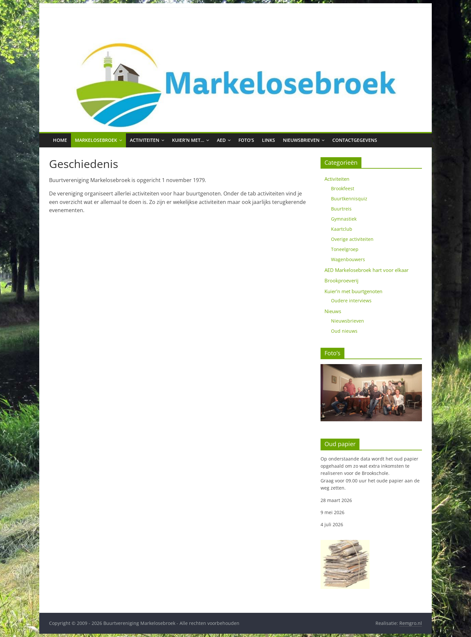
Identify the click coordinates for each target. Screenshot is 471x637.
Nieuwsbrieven (301, 140)
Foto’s (246, 140)
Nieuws (332, 311)
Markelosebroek (96, 140)
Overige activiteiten (352, 239)
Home (60, 140)
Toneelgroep (344, 249)
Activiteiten (144, 140)
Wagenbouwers (348, 259)
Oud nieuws (344, 331)
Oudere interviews (351, 300)
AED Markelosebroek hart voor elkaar (366, 270)
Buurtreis (341, 209)
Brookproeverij (341, 280)
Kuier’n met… (188, 140)
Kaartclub (341, 229)
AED (221, 140)
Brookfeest (342, 188)
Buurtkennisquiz (349, 198)
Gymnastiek (344, 219)
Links (268, 140)
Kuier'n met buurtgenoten (353, 291)
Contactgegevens (354, 140)
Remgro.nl (410, 623)
